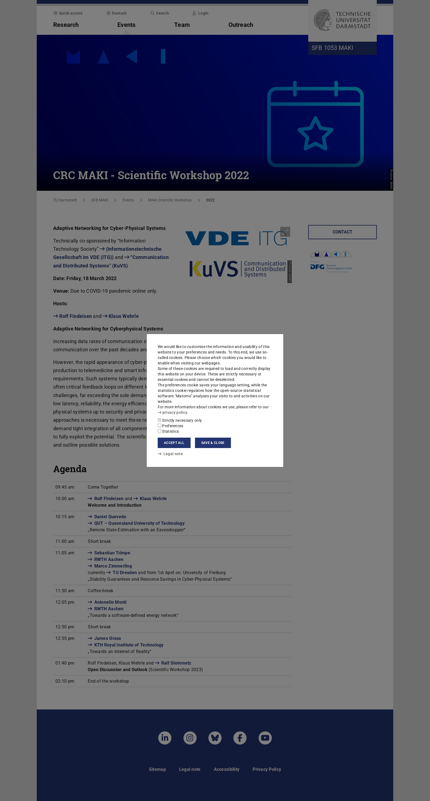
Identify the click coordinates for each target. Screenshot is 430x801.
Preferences (170, 426)
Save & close (213, 443)
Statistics (168, 431)
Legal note (170, 454)
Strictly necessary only (180, 420)
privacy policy (172, 412)
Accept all (174, 443)
